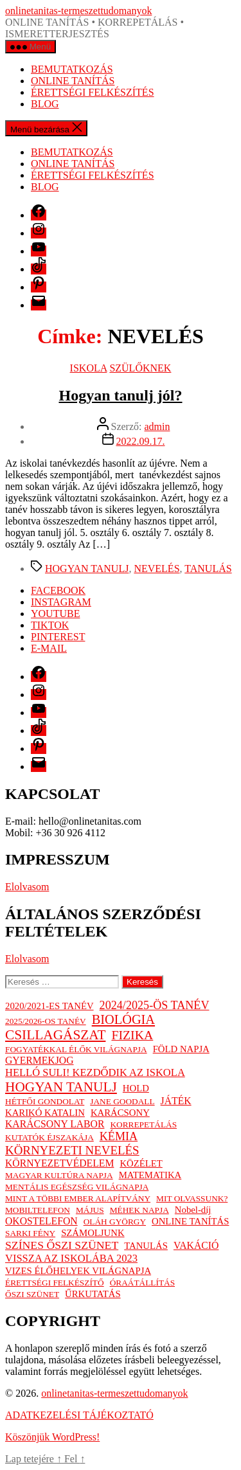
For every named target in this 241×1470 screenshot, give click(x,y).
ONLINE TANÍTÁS (72, 80)
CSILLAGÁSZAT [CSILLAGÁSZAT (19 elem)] (55, 1035)
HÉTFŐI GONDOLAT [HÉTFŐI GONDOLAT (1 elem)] (44, 1101)
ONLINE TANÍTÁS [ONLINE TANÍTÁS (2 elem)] (190, 1221)
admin (157, 426)
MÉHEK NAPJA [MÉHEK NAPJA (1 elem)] (139, 1210)
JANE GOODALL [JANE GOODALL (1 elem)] (122, 1101)
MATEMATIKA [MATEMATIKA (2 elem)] (150, 1175)
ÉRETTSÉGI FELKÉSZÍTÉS (92, 92)
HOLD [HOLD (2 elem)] (136, 1088)
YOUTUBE (55, 613)
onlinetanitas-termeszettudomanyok (78, 10)
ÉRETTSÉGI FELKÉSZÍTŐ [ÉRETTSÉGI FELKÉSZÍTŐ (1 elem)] (54, 1282)
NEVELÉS (156, 568)
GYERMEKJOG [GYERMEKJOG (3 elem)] (39, 1060)
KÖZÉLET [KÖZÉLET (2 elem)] (141, 1163)
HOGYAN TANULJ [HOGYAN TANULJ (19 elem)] (61, 1087)
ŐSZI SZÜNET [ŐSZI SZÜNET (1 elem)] (32, 1294)
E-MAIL (49, 648)
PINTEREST (58, 636)
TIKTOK (50, 625)
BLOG (45, 103)
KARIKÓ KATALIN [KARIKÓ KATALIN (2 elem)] (45, 1112)
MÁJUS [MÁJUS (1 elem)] (90, 1210)
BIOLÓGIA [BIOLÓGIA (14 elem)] (123, 1019)
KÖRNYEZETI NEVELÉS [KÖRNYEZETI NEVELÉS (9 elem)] (72, 1150)
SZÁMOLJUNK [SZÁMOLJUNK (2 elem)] (92, 1233)
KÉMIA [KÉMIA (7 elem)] (119, 1136)
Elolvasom (27, 886)
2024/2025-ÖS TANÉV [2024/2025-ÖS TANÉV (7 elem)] (155, 1005)
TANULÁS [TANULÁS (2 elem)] (146, 1246)
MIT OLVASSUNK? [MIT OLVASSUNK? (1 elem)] (192, 1198)
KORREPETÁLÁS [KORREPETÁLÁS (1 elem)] (143, 1124)
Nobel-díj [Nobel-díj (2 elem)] (193, 1210)
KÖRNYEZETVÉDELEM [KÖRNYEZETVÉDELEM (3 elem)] (59, 1163)
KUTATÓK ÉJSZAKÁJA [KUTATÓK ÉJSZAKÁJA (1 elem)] (49, 1137)
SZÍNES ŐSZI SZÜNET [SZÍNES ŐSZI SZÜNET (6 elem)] (61, 1245)
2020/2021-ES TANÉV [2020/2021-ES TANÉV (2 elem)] (49, 1006)
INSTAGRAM (61, 601)
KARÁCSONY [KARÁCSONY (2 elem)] (120, 1112)
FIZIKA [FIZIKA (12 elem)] (132, 1035)
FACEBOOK (58, 590)
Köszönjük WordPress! (52, 1436)
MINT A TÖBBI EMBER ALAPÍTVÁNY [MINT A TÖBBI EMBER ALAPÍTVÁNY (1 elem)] (77, 1198)
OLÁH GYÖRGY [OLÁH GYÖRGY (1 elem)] (115, 1221)
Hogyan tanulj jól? (120, 395)
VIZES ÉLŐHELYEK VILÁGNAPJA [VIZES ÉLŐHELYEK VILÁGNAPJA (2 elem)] (78, 1271)
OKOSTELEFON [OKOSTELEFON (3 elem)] (41, 1220)
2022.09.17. (140, 441)
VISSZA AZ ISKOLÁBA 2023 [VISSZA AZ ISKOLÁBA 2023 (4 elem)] (71, 1258)
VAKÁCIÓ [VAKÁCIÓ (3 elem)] (196, 1245)
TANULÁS (207, 568)
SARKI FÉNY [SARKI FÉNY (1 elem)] (30, 1233)
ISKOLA (88, 368)
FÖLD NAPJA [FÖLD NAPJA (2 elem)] (181, 1049)
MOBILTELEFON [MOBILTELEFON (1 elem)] (37, 1210)
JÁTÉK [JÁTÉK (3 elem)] (176, 1100)
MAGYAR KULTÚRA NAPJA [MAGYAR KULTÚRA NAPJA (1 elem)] (59, 1175)
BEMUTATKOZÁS (72, 69)
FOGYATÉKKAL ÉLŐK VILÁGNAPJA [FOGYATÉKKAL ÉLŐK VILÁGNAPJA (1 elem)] (76, 1049)
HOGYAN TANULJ (87, 568)
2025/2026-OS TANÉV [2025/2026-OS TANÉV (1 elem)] (45, 1021)
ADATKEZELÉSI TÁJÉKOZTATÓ (79, 1415)
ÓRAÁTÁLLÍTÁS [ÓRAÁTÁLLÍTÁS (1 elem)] (142, 1282)
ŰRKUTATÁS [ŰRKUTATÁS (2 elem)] (93, 1294)
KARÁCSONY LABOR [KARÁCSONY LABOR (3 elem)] (54, 1123)
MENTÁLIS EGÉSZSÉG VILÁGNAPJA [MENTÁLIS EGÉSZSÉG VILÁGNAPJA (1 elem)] (76, 1187)
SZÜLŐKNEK (140, 368)
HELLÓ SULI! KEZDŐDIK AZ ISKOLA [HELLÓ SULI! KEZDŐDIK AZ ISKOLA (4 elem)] (95, 1072)
